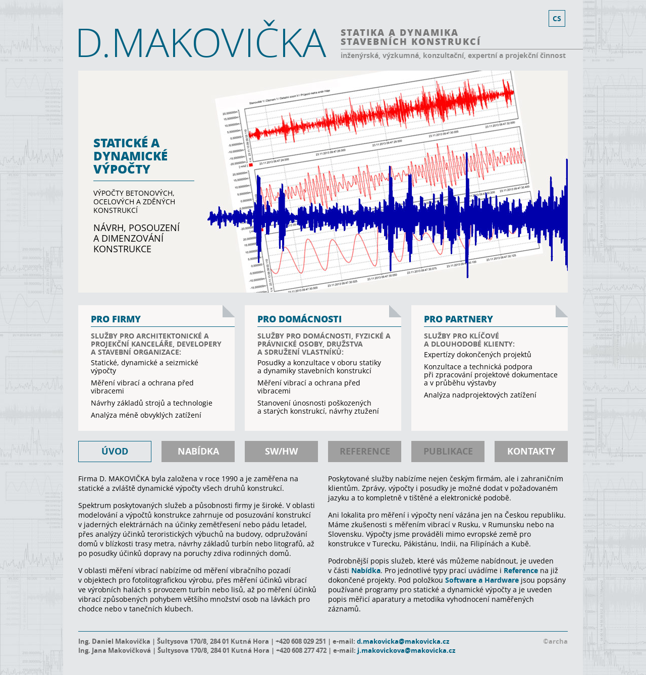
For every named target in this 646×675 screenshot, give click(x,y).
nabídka (198, 451)
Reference (521, 570)
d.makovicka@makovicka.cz (403, 641)
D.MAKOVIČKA (200, 42)
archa (558, 641)
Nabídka (366, 570)
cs (557, 18)
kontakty (531, 451)
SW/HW (281, 451)
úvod (114, 451)
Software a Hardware (482, 580)
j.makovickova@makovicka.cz (406, 650)
